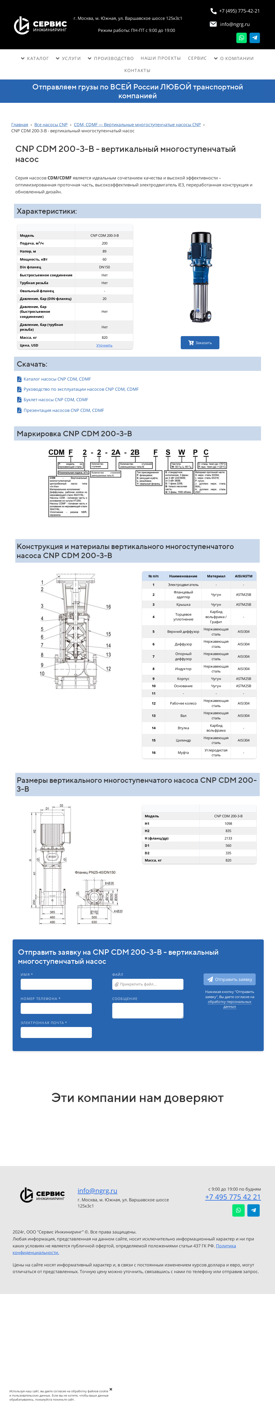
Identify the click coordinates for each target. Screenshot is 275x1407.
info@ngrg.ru (97, 1190)
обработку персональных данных (229, 1004)
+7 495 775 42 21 (233, 1197)
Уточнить (104, 345)
